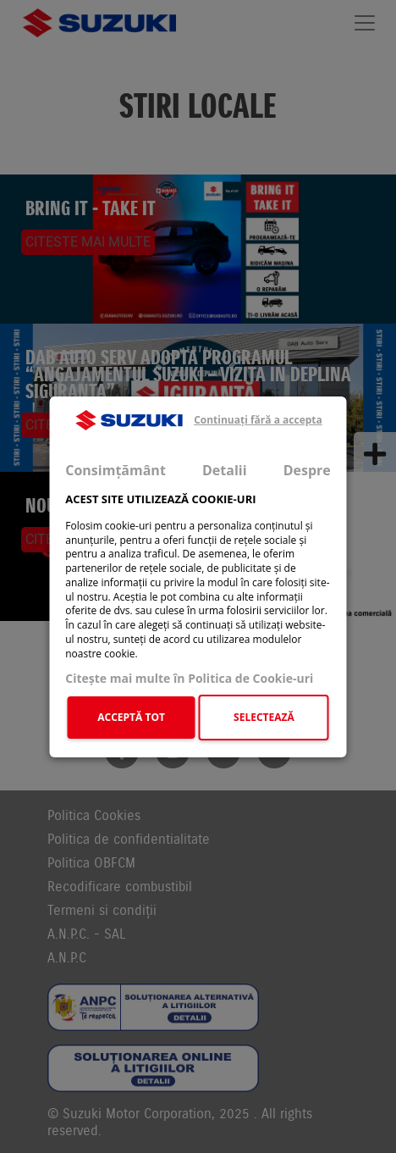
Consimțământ (115, 469)
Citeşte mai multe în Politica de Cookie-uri (189, 678)
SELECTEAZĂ (264, 717)
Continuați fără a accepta (258, 420)
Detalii (224, 469)
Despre (307, 469)
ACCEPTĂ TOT (131, 717)
